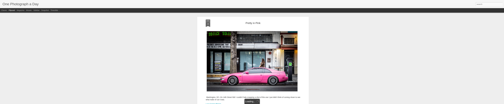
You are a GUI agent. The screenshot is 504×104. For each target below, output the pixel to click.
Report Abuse (267, 102)
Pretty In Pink (269, 84)
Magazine (20, 10)
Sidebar (37, 10)
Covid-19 (243, 84)
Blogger (260, 102)
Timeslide (54, 10)
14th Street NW (233, 84)
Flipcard (12, 10)
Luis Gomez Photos (213, 76)
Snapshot (45, 10)
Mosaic (29, 10)
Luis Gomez (263, 80)
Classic (4, 10)
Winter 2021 (280, 84)
